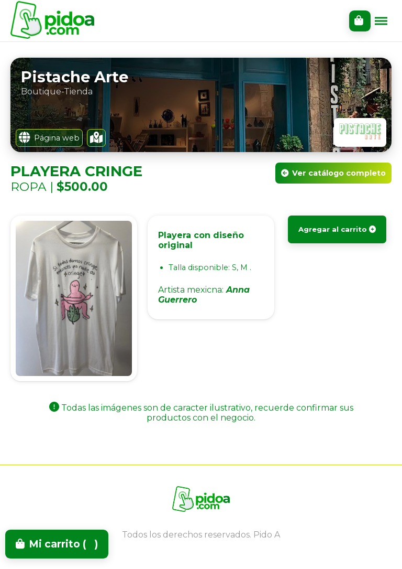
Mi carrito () (57, 544)
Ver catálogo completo (333, 173)
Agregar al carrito (337, 229)
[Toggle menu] (381, 20)
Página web (49, 138)
